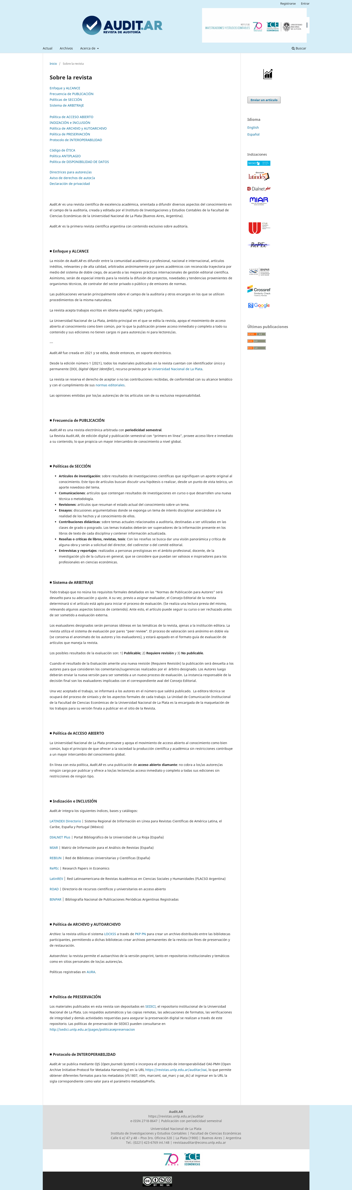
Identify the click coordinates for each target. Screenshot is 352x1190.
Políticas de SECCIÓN (66, 99)
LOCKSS (110, 934)
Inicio (53, 63)
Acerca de (88, 48)
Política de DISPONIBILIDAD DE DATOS (79, 162)
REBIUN (56, 858)
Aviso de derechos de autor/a (72, 178)
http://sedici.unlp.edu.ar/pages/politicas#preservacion (92, 1029)
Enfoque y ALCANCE (65, 88)
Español (253, 134)
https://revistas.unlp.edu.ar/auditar (176, 1116)
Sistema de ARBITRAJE (67, 105)
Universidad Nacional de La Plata (177, 369)
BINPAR (55, 899)
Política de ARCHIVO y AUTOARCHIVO (78, 128)
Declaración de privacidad (70, 183)
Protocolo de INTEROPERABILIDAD (76, 140)
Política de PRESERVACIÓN (70, 134)
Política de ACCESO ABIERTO (71, 117)
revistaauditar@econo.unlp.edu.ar (199, 1142)
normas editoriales (110, 385)
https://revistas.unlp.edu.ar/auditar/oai (176, 1070)
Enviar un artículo (264, 100)
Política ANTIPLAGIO (65, 156)
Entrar (305, 3)
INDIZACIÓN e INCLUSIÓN (70, 122)
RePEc (54, 868)
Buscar (299, 48)
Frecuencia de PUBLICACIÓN (72, 94)
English (253, 127)
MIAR (54, 847)
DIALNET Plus (60, 837)
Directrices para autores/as (71, 172)
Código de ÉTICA (62, 150)
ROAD (54, 889)
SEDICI (150, 1006)
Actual (47, 48)
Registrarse (288, 3)
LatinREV (56, 878)
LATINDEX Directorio (65, 821)
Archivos (66, 48)
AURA (91, 972)
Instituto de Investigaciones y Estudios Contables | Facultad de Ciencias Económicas (176, 1133)
